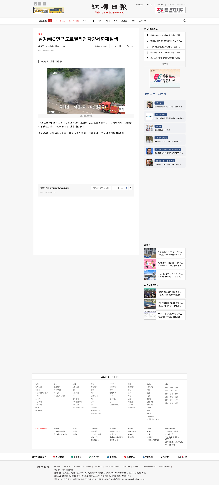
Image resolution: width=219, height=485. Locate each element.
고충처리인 (98, 466)
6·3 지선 (38, 407)
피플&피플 (131, 407)
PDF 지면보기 (96, 434)
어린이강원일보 (59, 431)
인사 (129, 390)
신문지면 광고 (115, 431)
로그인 (149, 4)
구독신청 (139, 4)
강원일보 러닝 (114, 404)
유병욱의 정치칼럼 (161, 138)
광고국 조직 (114, 440)
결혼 (129, 399)
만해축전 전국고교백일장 (174, 442)
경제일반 (57, 387)
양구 (176, 400)
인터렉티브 (74, 20)
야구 (111, 396)
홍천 (171, 393)
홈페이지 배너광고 (116, 437)
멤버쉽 (149, 428)
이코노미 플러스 (160, 115)
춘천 (166, 387)
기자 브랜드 (60, 20)
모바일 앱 (76, 431)
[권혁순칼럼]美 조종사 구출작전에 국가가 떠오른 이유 (173, 106)
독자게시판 (132, 431)
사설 (148, 396)
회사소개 (57, 466)
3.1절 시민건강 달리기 (173, 431)
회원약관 (136, 466)
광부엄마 (76, 399)
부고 (129, 396)
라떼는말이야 (77, 401)
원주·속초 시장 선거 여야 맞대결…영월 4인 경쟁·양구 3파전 (173, 35)
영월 (166, 397)
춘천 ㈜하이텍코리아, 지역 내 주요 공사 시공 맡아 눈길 (179, 303)
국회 (37, 396)
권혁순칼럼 (151, 416)
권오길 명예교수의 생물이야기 (165, 161)
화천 (171, 400)
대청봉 (149, 407)
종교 (92, 404)
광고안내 (113, 428)
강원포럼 (150, 401)
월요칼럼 (158, 126)
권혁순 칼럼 (159, 103)
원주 (171, 387)
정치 (84, 20)
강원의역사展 (95, 413)
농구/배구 (113, 399)
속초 (176, 390)
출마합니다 (39, 410)
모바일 (75, 428)
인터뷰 (130, 404)
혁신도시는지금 (78, 407)
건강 (92, 390)
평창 (171, 397)
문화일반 (94, 387)
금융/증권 (57, 390)
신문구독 (94, 428)
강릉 (176, 387)
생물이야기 (95, 407)
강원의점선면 (95, 410)
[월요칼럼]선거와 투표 (162, 130)
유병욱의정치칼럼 (153, 419)
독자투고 (131, 437)
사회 (100, 20)
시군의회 (38, 401)
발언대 (149, 410)
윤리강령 (67, 466)
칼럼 (148, 393)
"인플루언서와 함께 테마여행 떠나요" (173, 262)
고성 (171, 403)
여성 (92, 393)
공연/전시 (94, 396)
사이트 (56, 428)
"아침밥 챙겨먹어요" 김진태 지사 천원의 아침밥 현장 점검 (173, 41)
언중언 (149, 399)
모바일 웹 (76, 434)
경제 (92, 20)
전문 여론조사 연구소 (112, 466)
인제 (166, 403)
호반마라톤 (169, 434)
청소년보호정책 (164, 466)
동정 (129, 393)
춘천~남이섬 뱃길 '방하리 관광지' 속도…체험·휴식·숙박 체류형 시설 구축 (178, 52)
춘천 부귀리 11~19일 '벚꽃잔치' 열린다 (165, 58)
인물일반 (131, 387)
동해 (166, 390)
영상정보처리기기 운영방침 (63, 469)
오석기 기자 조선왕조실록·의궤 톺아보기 (168, 149)
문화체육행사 (170, 428)
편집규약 (76, 466)
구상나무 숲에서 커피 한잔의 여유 (171, 273)
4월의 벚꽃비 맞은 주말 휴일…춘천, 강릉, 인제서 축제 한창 (173, 46)
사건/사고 (76, 393)
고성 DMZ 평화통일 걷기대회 (172, 438)
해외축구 (113, 393)
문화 (115, 20)
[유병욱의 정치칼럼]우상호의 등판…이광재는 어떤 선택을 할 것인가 (178, 141)
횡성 (176, 393)
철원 (166, 400)
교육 (74, 390)
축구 (111, 390)
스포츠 (124, 20)
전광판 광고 (114, 434)
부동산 (56, 393)
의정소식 (38, 404)
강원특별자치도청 (41, 393)
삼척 (166, 393)
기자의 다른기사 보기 (99, 46)
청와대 (37, 390)
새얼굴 (130, 401)
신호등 (149, 413)
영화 (92, 401)
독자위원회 (87, 466)
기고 (148, 390)
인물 (133, 20)
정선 (176, 397)
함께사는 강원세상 (60, 434)
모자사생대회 (170, 444)
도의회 (37, 399)
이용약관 (150, 437)
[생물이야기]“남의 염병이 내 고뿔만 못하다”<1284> (172, 164)
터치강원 (76, 404)
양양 (176, 403)
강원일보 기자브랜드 (156, 94)
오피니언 (142, 20)
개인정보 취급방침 (149, 466)
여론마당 (150, 387)
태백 (171, 390)
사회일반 (76, 387)
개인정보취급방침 (153, 440)
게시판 (130, 428)
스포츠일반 (113, 387)
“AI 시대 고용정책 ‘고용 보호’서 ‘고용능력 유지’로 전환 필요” (181, 314)
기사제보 (131, 434)
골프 (111, 401)
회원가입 (160, 4)
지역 (108, 20)
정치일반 (38, 387)
